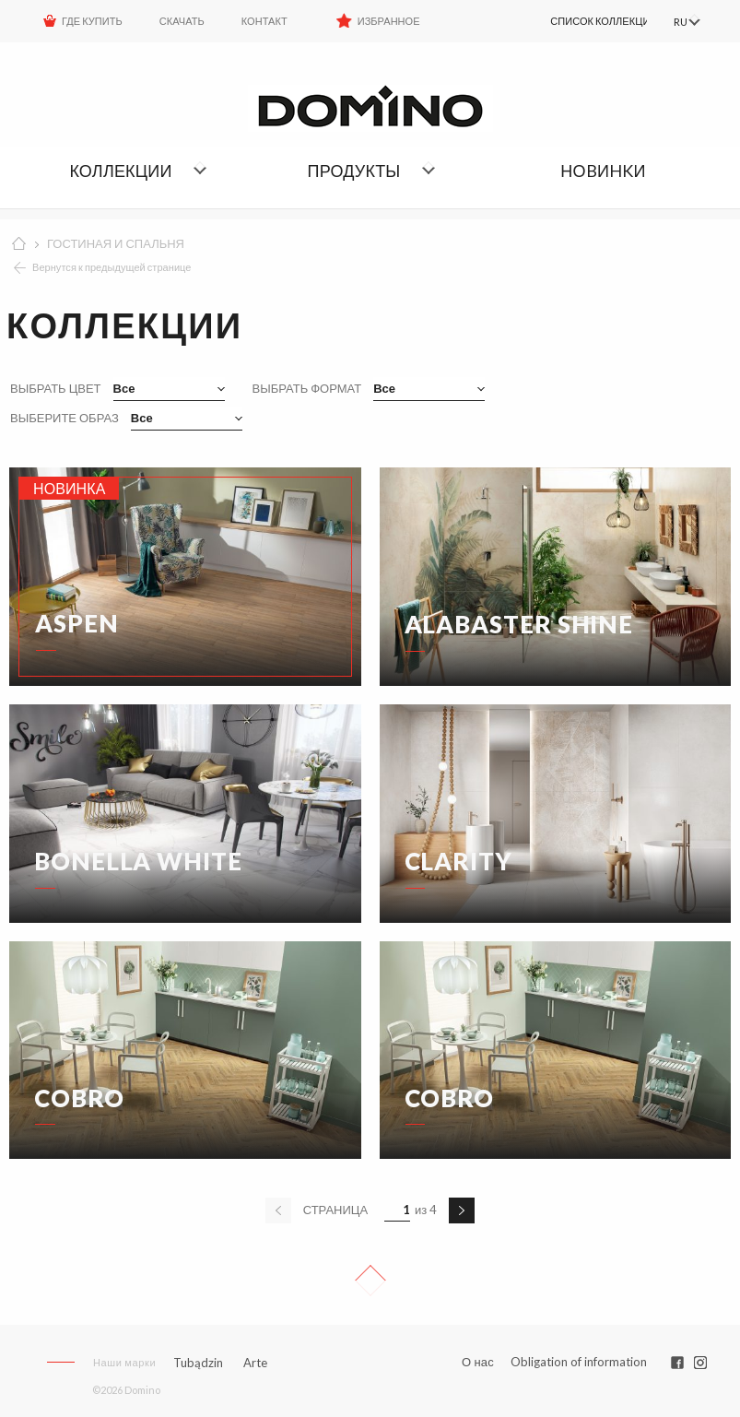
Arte (255, 1363)
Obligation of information (579, 1361)
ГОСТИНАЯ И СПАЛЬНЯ (115, 243)
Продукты (354, 170)
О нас (478, 1362)
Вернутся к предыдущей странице (112, 267)
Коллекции (120, 170)
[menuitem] (577, 21)
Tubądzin (198, 1362)
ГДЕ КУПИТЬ (92, 21)
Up (370, 1280)
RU (678, 22)
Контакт (264, 21)
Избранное (389, 21)
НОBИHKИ (602, 170)
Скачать (182, 21)
